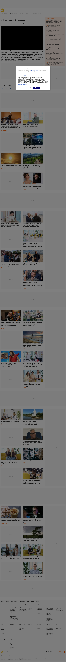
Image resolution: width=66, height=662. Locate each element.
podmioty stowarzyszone (35, 70)
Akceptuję (37, 87)
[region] (33, 78)
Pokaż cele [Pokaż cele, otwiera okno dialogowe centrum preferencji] (29, 87)
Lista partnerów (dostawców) (22, 84)
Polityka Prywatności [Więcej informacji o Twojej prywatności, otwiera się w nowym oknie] (26, 75)
